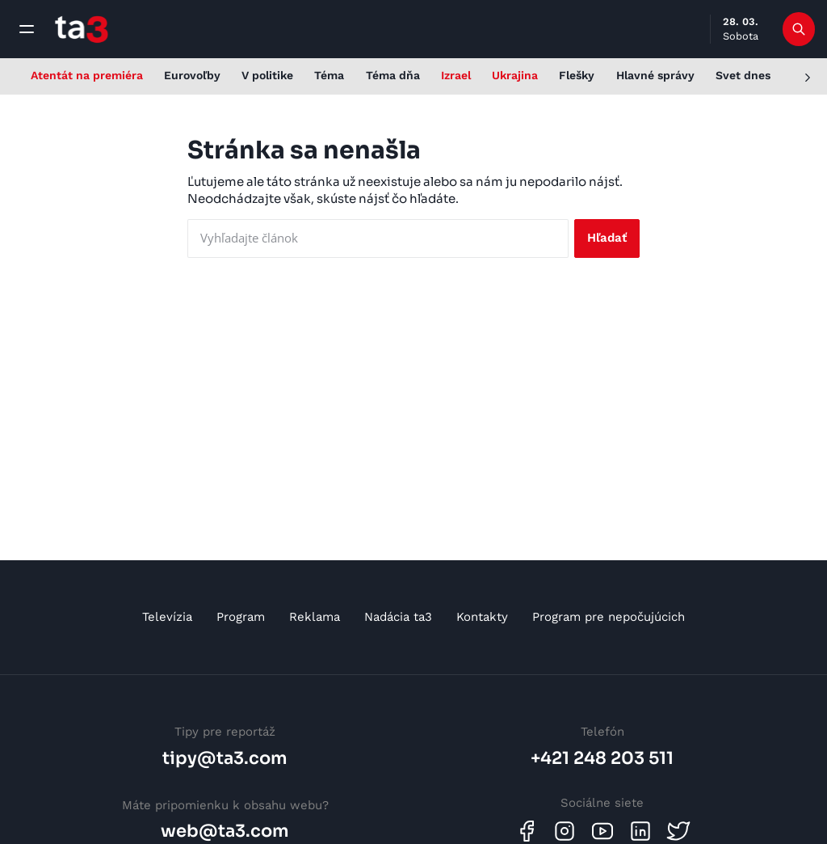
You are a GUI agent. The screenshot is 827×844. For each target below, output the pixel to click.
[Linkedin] (640, 831)
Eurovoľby (192, 75)
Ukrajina (515, 75)
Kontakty (482, 617)
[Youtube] (602, 831)
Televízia (167, 617)
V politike (267, 75)
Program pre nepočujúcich (608, 617)
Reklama (314, 617)
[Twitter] (678, 831)
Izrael (456, 75)
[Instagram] (564, 831)
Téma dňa (393, 75)
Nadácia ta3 (398, 617)
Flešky (576, 75)
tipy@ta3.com (225, 758)
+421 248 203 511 (602, 758)
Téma (329, 75)
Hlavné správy (655, 75)
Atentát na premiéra (87, 75)
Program (240, 617)
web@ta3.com (225, 831)
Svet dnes (743, 75)
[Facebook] (526, 831)
